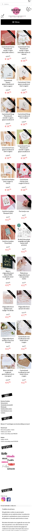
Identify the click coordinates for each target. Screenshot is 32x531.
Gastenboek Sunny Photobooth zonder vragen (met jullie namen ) (8, 49)
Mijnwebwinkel (18, 527)
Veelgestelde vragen (6, 408)
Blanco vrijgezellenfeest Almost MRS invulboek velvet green (8, 275)
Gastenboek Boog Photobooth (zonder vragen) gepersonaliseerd (8, 117)
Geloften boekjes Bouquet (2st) (8, 212)
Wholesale (3, 407)
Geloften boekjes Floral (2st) (8, 242)
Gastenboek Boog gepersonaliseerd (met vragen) (24, 116)
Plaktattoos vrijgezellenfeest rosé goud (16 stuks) (24, 276)
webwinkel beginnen (25, 525)
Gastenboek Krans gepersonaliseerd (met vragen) (8, 149)
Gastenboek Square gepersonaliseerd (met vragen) (8, 83)
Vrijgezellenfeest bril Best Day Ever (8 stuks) (8, 340)
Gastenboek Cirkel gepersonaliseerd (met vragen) (24, 84)
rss (19, 525)
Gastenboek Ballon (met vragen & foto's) (8, 181)
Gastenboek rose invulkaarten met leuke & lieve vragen (24, 339)
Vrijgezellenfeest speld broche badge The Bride (8, 308)
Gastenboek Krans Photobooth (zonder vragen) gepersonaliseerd (24, 148)
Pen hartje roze (24, 211)
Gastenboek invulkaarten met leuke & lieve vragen (24, 373)
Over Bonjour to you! (6, 410)
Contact (3, 412)
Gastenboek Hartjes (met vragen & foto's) (24, 181)
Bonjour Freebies (5, 401)
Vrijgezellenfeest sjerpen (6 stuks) (24, 308)
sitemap (16, 525)
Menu (16, 22)
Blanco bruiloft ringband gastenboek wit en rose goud (8, 373)
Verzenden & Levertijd (7, 405)
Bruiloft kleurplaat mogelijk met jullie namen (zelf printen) (24, 242)
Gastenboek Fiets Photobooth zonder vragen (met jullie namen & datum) (24, 50)
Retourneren (4, 403)
